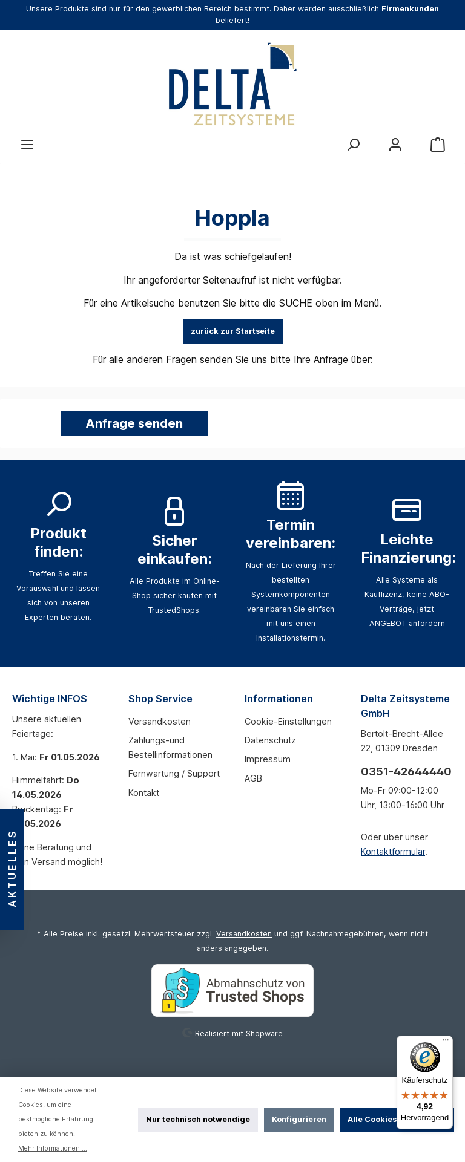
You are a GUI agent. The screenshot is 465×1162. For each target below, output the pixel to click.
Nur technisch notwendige (198, 1119)
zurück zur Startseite (233, 331)
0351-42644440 (406, 771)
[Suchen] (353, 144)
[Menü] (27, 144)
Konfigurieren (299, 1119)
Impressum (268, 759)
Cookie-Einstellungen (288, 721)
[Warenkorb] (438, 144)
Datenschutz (270, 740)
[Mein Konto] (395, 144)
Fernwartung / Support (174, 773)
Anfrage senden (134, 423)
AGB (253, 778)
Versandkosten (159, 721)
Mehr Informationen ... (52, 1148)
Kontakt (143, 793)
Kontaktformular (393, 851)
